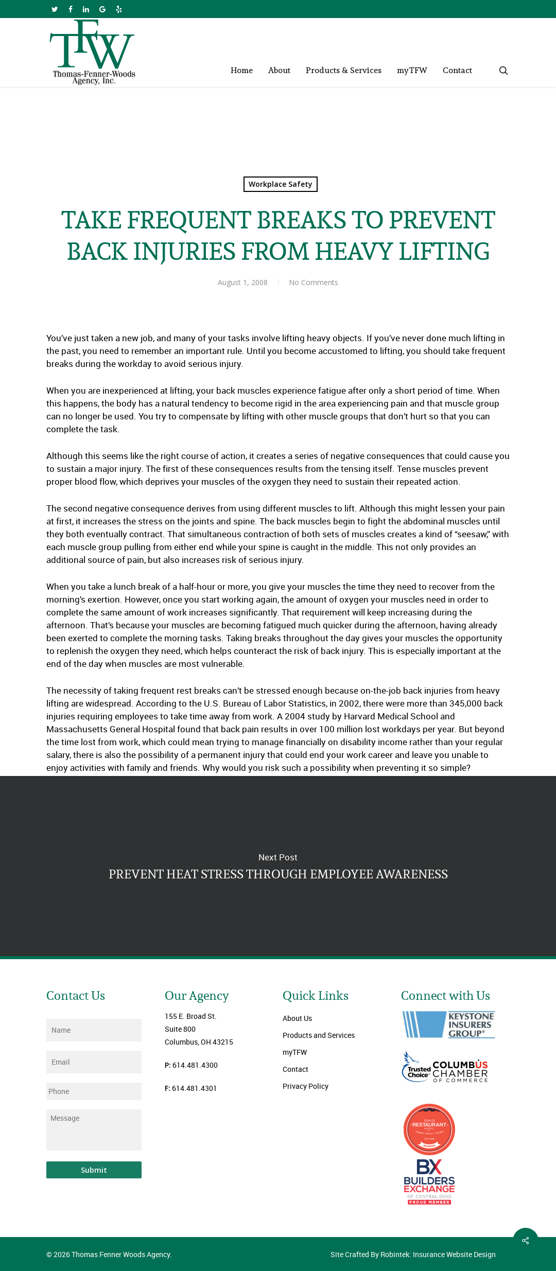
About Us (297, 1018)
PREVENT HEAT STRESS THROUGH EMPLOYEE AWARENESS (278, 866)
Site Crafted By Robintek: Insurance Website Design (413, 1254)
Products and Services (319, 1035)
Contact (295, 1069)
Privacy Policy (305, 1086)
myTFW (295, 1052)
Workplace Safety (280, 184)
